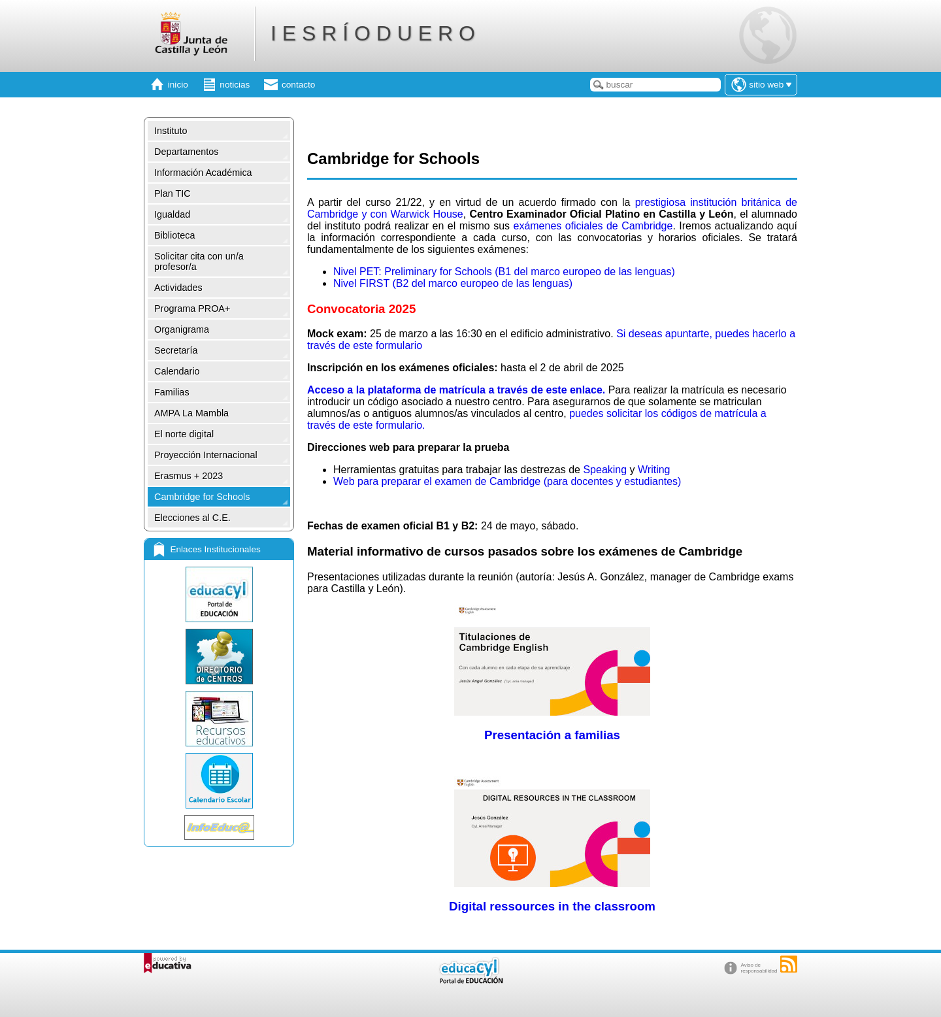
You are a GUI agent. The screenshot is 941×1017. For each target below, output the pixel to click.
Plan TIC (172, 193)
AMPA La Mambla (191, 413)
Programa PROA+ (192, 308)
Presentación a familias (552, 735)
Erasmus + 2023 (188, 476)
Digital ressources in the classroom (552, 906)
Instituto (170, 130)
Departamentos (186, 151)
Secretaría (175, 350)
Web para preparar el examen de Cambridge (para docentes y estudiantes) (507, 481)
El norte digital (184, 434)
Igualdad (172, 214)
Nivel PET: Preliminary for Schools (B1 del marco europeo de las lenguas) (504, 271)
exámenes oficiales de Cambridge (592, 225)
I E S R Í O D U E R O (373, 33)
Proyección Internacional (205, 455)
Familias (172, 392)
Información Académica (203, 172)
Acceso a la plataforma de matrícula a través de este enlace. (457, 389)
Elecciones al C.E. (192, 517)
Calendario (177, 371)
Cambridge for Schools (202, 497)
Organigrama (181, 329)
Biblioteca (174, 235)
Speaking (605, 469)
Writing (654, 469)
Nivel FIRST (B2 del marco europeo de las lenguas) (452, 283)
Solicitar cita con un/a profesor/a (199, 261)
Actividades (178, 287)
